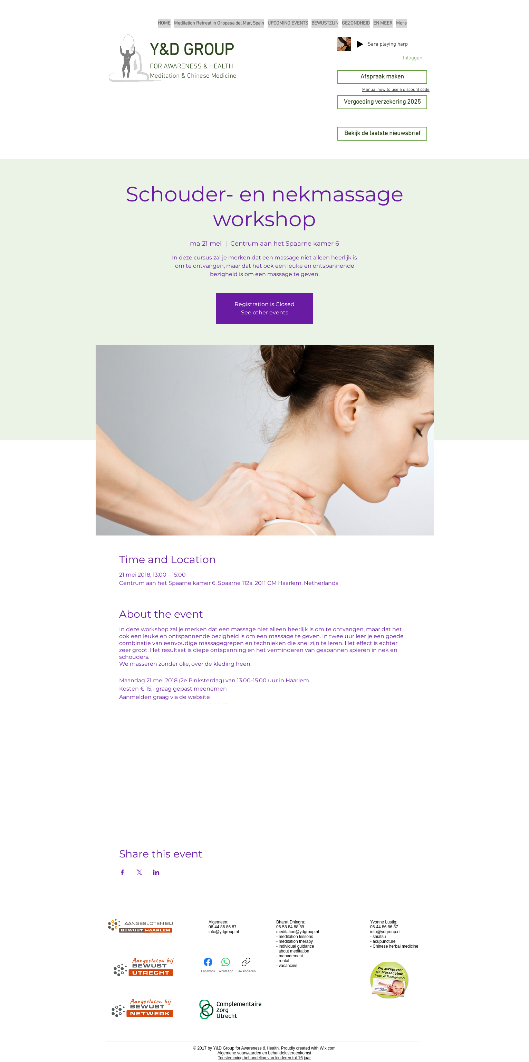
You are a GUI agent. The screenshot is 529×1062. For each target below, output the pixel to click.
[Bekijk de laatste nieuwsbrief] (382, 134)
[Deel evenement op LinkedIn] (156, 872)
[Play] (360, 44)
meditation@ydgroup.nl (297, 931)
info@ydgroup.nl (224, 931)
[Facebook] (208, 966)
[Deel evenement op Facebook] (122, 872)
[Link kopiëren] (246, 966)
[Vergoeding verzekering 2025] (382, 102)
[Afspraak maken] (382, 77)
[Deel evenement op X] (139, 872)
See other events (264, 312)
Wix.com (328, 1048)
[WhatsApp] (226, 966)
